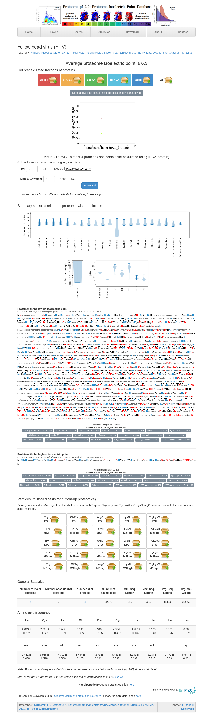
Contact (183, 32)
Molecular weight (31, 178)
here (131, 684)
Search (78, 32)
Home (29, 32)
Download (132, 32)
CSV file (118, 676)
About (158, 32)
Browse (53, 32)
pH (23, 168)
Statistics (104, 32)
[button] (49, 80)
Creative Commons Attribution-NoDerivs (77, 695)
